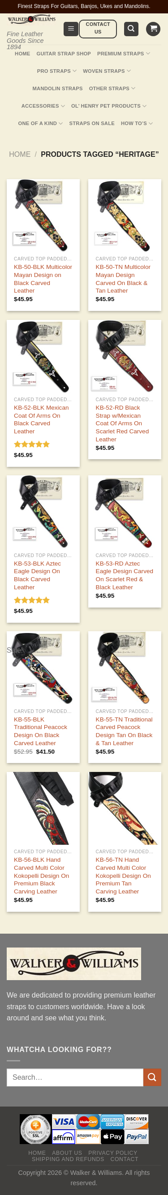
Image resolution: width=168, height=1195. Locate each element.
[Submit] (152, 1077)
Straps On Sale (92, 123)
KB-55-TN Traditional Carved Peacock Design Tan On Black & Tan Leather (124, 731)
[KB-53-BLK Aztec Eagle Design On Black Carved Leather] (43, 511)
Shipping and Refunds (68, 1159)
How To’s (137, 123)
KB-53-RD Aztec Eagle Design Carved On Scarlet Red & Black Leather (124, 575)
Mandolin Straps (58, 88)
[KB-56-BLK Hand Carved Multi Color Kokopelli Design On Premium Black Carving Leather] (43, 808)
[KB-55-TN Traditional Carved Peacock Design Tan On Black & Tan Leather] (124, 667)
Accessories (43, 106)
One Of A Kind (40, 123)
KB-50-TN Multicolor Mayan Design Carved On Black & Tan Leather (123, 279)
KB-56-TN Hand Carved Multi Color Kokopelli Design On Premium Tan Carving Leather (123, 875)
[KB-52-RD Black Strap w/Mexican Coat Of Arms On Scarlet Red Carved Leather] (124, 356)
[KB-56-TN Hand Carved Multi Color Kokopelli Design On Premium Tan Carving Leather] (124, 808)
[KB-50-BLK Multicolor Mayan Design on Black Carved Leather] (43, 215)
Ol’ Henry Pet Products (108, 106)
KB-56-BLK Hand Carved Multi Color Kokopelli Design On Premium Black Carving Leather (41, 875)
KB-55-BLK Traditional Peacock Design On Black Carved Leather (40, 731)
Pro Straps (57, 71)
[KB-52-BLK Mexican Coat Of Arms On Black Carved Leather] (43, 356)
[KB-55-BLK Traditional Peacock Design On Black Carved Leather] (43, 667)
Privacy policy (112, 1153)
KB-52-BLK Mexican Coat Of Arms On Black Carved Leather (41, 419)
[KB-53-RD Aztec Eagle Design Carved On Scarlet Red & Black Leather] (124, 511)
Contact (124, 1159)
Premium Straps (123, 53)
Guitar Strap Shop (64, 53)
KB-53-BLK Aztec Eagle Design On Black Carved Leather (37, 575)
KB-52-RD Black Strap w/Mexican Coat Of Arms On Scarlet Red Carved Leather (122, 423)
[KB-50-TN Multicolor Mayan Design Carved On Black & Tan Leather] (124, 215)
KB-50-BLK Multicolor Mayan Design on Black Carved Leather (43, 279)
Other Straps (112, 88)
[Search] (131, 29)
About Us (67, 1153)
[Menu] (71, 29)
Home (22, 53)
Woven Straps (107, 71)
